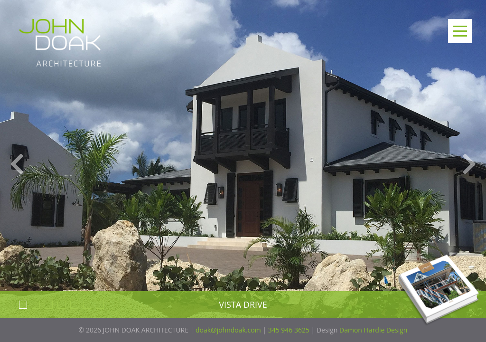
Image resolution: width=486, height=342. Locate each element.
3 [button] (49, 305)
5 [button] (74, 305)
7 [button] (100, 305)
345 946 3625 (288, 329)
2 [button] (36, 305)
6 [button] (87, 305)
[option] (243, 171)
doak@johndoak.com (228, 329)
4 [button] (61, 305)
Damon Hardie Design (373, 329)
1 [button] (23, 305)
